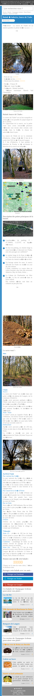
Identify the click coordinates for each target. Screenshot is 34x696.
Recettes (20, 692)
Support (18, 694)
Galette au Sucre (9, 659)
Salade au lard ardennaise (13, 674)
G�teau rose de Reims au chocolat (16, 645)
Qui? (14, 694)
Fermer (31, 3)
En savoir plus (25, 3)
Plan (22, 694)
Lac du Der (7, 595)
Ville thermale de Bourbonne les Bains (17, 609)
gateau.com (21, 691)
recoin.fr (19, 688)
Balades (15, 692)
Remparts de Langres (11, 624)
